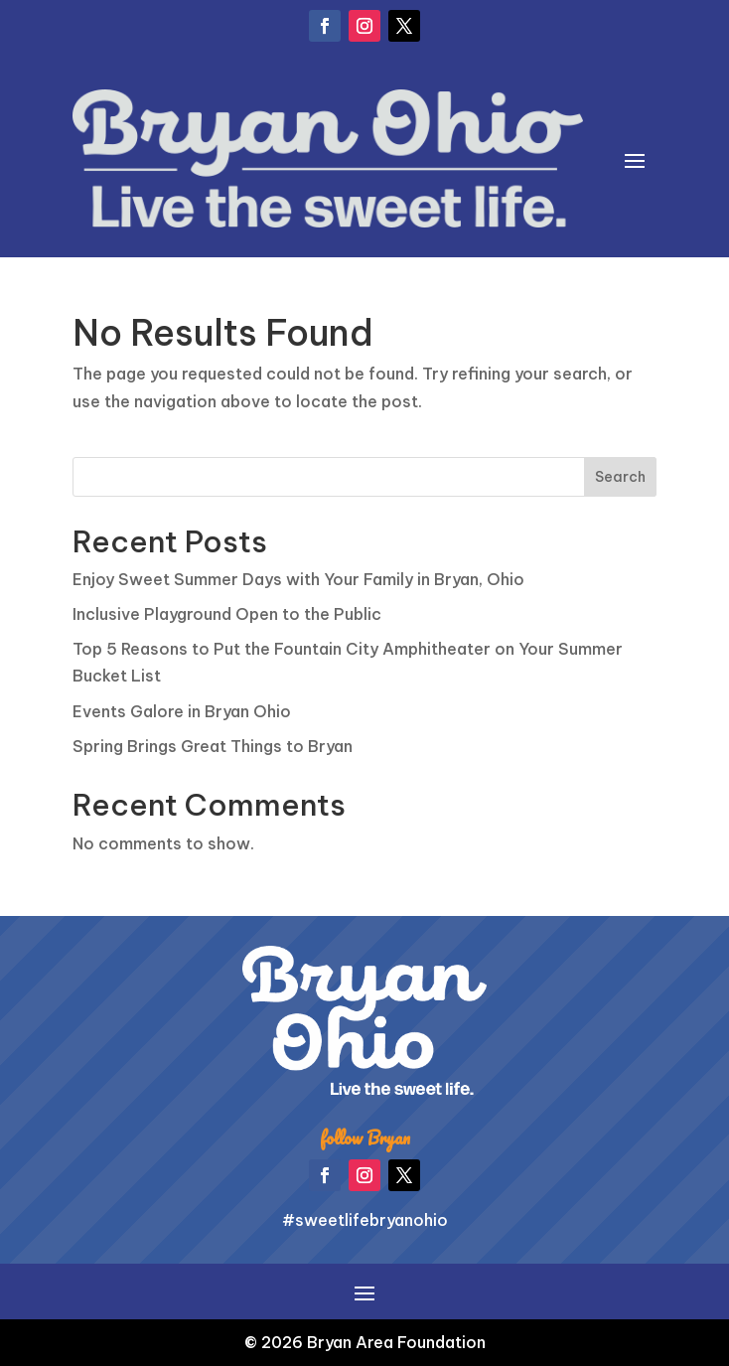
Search (620, 477)
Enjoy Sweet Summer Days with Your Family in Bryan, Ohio (298, 579)
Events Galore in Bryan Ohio (182, 711)
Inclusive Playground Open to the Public (227, 614)
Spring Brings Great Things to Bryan (213, 746)
